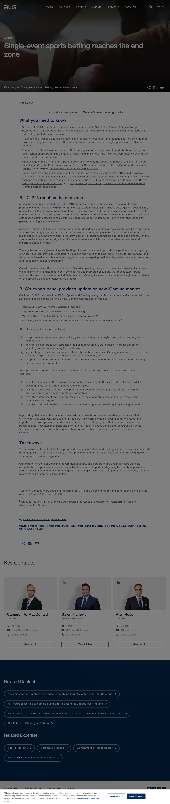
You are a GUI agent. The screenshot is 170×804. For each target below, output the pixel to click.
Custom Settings (116, 796)
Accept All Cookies (136, 796)
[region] (85, 796)
